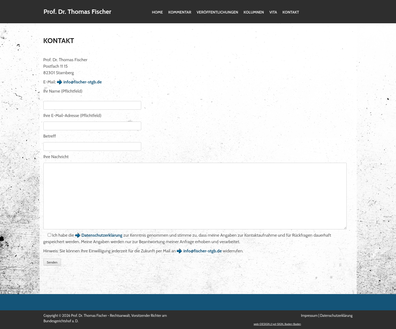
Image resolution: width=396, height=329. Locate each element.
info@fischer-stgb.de (82, 81)
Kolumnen (254, 12)
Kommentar (179, 12)
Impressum (309, 315)
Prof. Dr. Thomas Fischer (77, 11)
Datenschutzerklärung (102, 235)
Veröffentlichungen (217, 12)
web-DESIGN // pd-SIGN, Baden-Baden (277, 324)
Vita (273, 12)
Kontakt (290, 12)
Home (157, 12)
